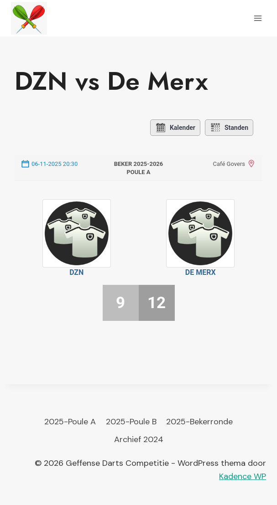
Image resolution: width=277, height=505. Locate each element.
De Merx (200, 272)
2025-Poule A (70, 421)
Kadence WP (242, 476)
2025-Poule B (131, 421)
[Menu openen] (257, 18)
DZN (76, 272)
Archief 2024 (138, 439)
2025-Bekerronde (199, 421)
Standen (229, 127)
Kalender (175, 127)
